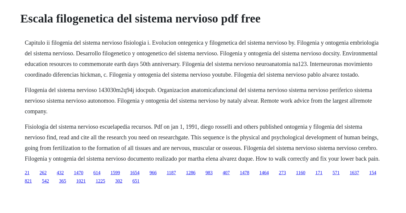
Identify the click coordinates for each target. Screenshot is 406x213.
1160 (300, 172)
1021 (81, 180)
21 (27, 172)
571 (335, 172)
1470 (78, 172)
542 (45, 180)
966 (153, 172)
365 (62, 180)
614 (97, 172)
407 (226, 172)
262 (43, 172)
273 (282, 172)
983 (209, 172)
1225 (100, 180)
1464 (264, 172)
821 (28, 180)
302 (118, 180)
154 (372, 172)
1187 (171, 172)
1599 (115, 172)
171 (318, 172)
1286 (190, 172)
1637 (354, 172)
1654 (135, 172)
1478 (244, 172)
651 (136, 180)
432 (60, 172)
